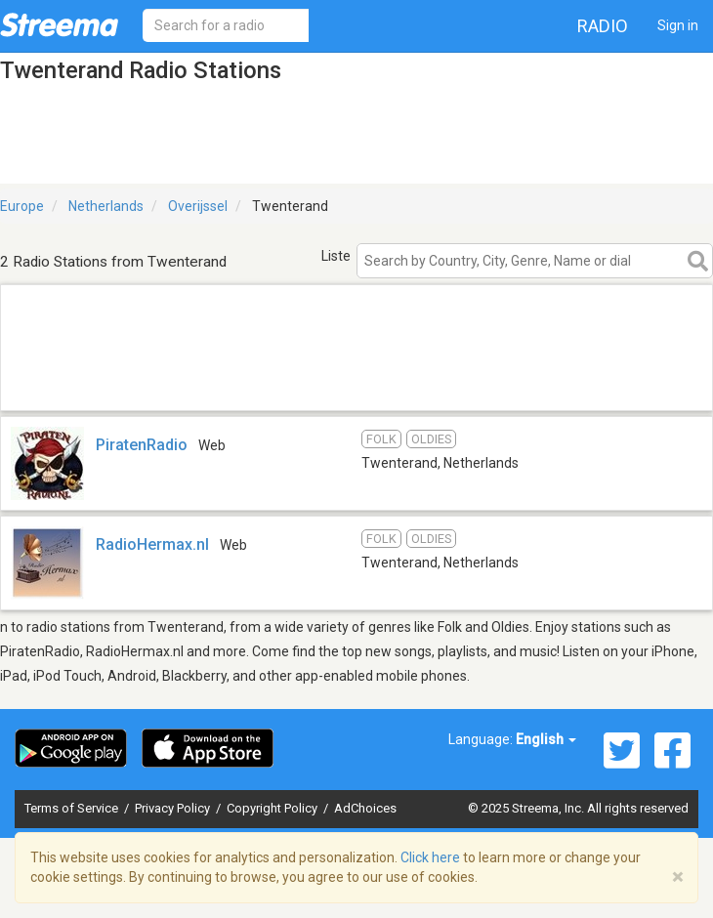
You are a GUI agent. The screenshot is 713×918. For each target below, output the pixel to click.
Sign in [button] (677, 25)
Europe (22, 206)
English (546, 739)
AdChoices (365, 808)
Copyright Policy (273, 808)
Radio (602, 26)
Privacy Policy (174, 808)
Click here (430, 857)
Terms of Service (72, 808)
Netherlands (106, 206)
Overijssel (198, 206)
